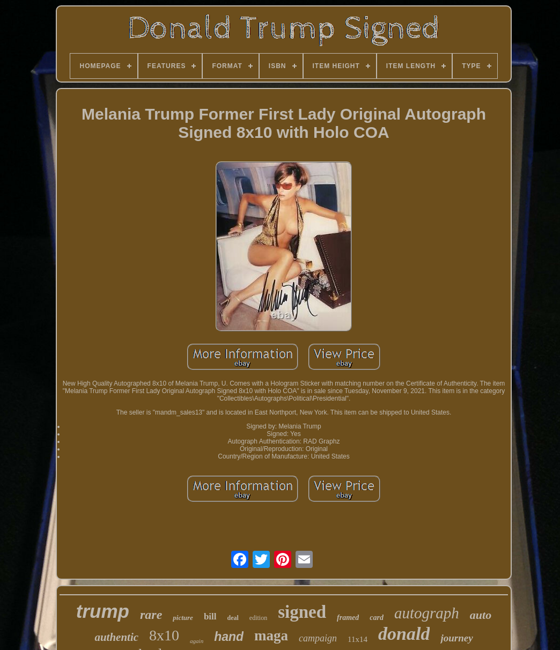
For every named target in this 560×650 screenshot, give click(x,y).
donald (404, 634)
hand (229, 637)
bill (210, 616)
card (377, 618)
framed (348, 618)
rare (151, 615)
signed (302, 612)
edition (258, 618)
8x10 (164, 635)
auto (480, 615)
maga (271, 635)
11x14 (357, 639)
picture (183, 618)
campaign (318, 638)
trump (102, 611)
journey (456, 638)
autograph (426, 613)
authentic (116, 637)
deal (233, 618)
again (196, 641)
